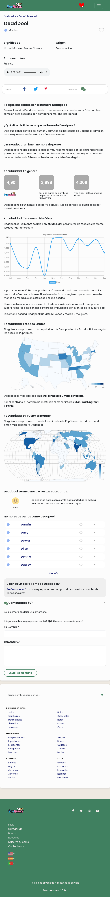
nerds (15, 502)
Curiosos (62, 744)
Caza (60, 727)
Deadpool (32, 16)
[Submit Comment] (20, 673)
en (11, 853)
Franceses (62, 777)
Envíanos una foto (18, 589)
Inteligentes (14, 744)
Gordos (11, 777)
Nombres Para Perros (14, 16)
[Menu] (98, 6)
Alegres (61, 737)
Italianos (61, 773)
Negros (11, 766)
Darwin (26, 524)
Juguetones (14, 741)
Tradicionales (15, 719)
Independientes (16, 737)
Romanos (62, 766)
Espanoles (62, 770)
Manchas (13, 773)
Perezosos (13, 752)
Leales (60, 752)
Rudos (60, 723)
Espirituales (14, 716)
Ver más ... (55, 573)
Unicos (61, 712)
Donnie (26, 557)
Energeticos (14, 748)
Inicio (11, 824)
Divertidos (13, 723)
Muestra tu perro (18, 842)
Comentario (12, 642)
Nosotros (13, 837)
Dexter (25, 540)
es (11, 858)
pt (11, 863)
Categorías (15, 829)
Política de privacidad (42, 882)
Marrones (13, 770)
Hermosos (13, 727)
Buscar (12, 833)
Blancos (12, 762)
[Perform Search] (102, 695)
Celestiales (63, 716)
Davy (24, 532)
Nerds (60, 719)
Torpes (61, 748)
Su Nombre (11, 627)
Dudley (26, 565)
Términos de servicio (68, 882)
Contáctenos (16, 846)
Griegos (61, 762)
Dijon (24, 548)
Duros (60, 741)
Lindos (11, 712)
